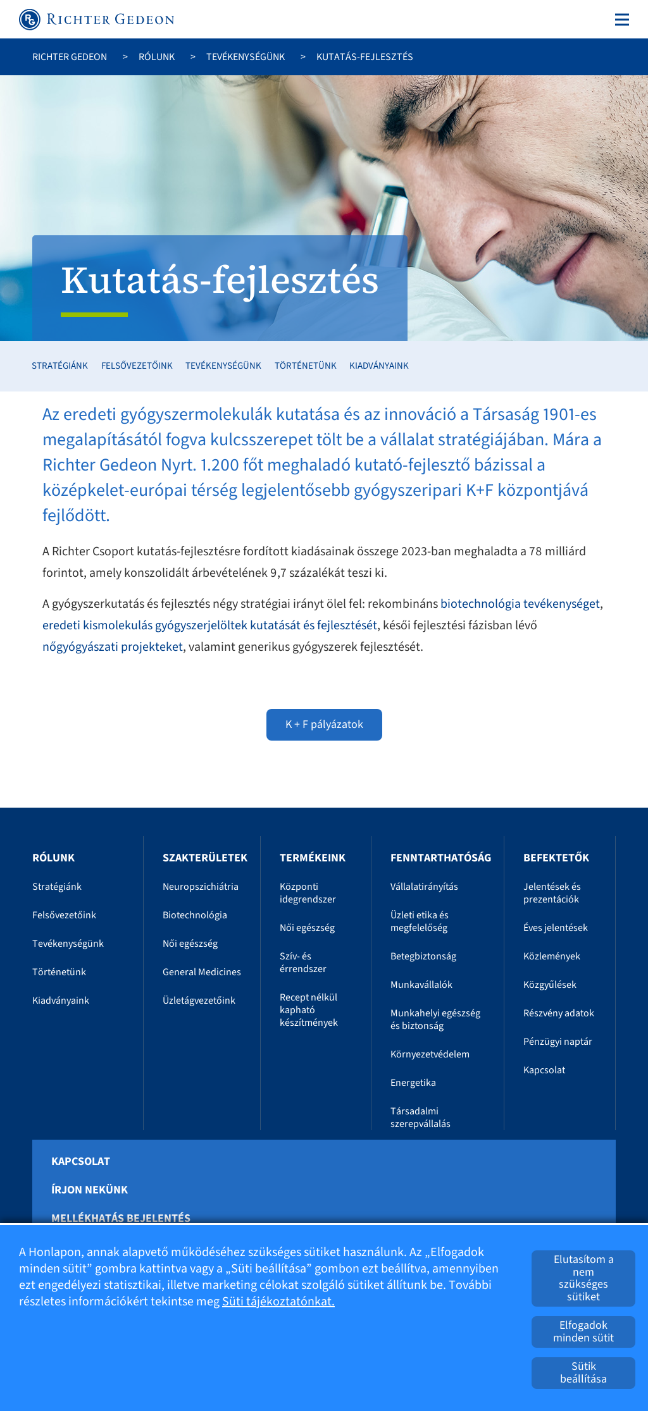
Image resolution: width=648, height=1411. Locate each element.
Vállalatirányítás (424, 887)
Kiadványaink (379, 366)
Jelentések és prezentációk (552, 893)
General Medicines (202, 972)
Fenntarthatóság (440, 858)
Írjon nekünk (89, 1190)
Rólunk (157, 57)
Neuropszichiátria (201, 887)
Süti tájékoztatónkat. (278, 1301)
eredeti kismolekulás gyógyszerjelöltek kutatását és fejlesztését (209, 625)
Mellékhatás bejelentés (120, 1218)
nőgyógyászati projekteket (112, 647)
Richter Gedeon (69, 57)
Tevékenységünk (245, 57)
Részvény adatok (558, 1013)
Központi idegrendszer (308, 893)
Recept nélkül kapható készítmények (309, 1010)
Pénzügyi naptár (557, 1042)
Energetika (413, 1083)
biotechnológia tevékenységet (520, 604)
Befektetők (556, 858)
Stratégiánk (60, 366)
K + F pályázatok (324, 724)
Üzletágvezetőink (199, 1000)
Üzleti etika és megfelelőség (419, 921)
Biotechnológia (195, 915)
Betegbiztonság (423, 956)
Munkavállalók (421, 985)
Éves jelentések (555, 928)
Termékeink (313, 858)
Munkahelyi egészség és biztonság (435, 1019)
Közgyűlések (549, 985)
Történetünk (306, 366)
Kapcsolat (544, 1070)
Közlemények (551, 956)
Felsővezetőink (137, 366)
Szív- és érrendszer (303, 962)
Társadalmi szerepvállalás (420, 1117)
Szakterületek (205, 858)
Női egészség (190, 944)
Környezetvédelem (430, 1054)
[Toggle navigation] (619, 19)
